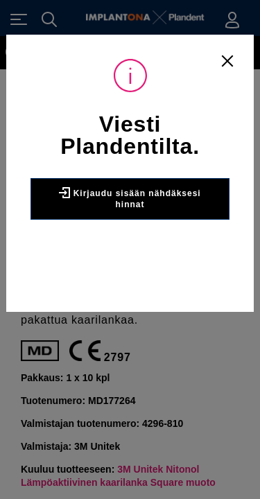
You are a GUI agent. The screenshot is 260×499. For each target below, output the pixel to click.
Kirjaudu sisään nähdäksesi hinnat (129, 198)
